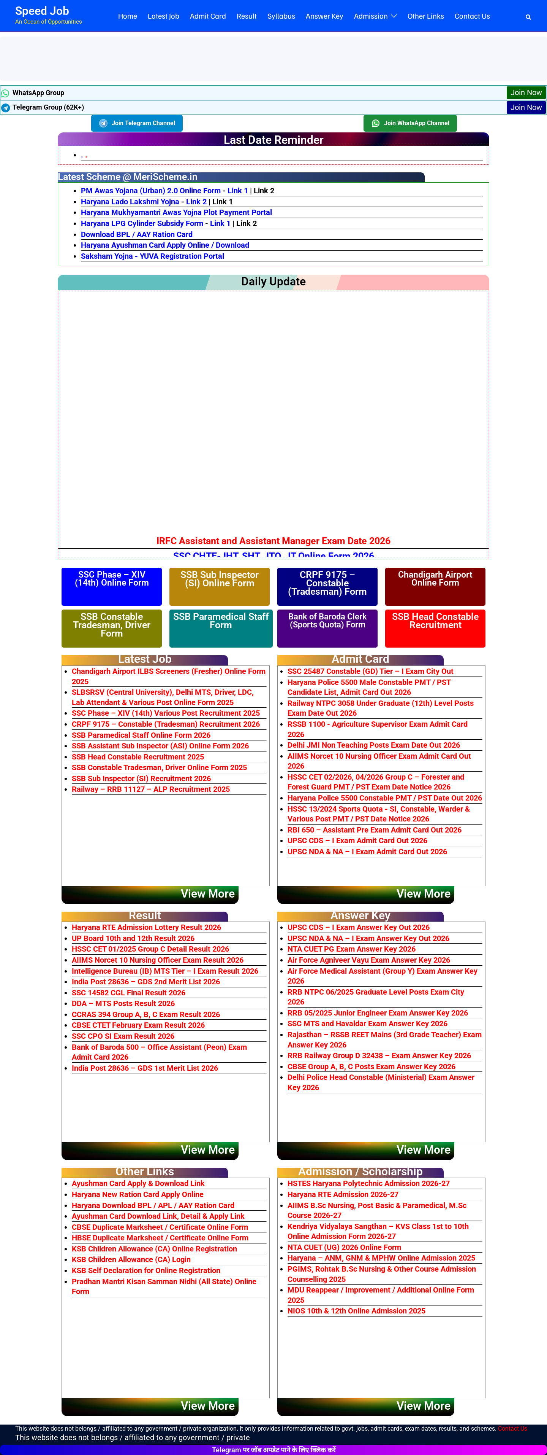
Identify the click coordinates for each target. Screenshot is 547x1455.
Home (127, 16)
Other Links (426, 16)
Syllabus (281, 16)
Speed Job (42, 11)
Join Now (526, 92)
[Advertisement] (142, 57)
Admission (371, 16)
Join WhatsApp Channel (410, 123)
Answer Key (324, 16)
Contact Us (472, 16)
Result (247, 16)
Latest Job (163, 16)
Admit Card (208, 16)
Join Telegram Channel (137, 123)
